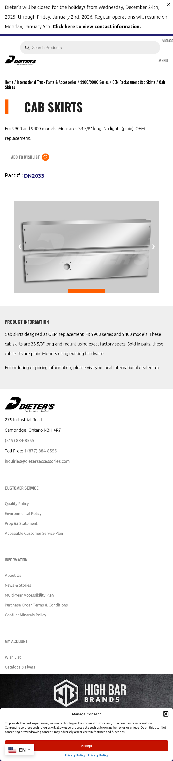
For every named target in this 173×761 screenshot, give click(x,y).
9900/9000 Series (94, 82)
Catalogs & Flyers (20, 667)
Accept (86, 746)
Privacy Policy (75, 755)
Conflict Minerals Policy (25, 615)
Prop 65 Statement (21, 523)
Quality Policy (17, 503)
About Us (13, 575)
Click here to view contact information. (97, 26)
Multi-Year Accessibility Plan (29, 595)
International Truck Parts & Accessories (47, 82)
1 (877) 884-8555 (40, 450)
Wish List (13, 657)
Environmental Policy (23, 513)
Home (9, 82)
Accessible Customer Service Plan (34, 533)
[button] (165, 714)
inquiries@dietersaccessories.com (37, 460)
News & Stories (18, 585)
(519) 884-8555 (19, 440)
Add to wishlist (25, 157)
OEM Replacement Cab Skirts (133, 82)
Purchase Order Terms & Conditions (36, 605)
